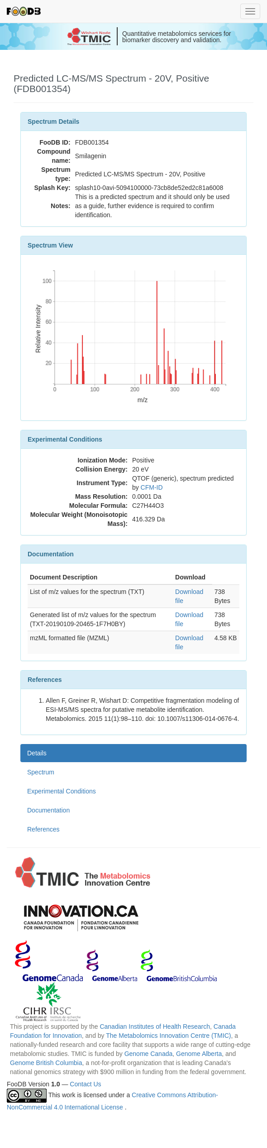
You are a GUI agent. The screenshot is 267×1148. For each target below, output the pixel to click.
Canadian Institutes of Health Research (155, 1026)
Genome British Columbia (46, 1062)
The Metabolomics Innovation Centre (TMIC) (168, 1035)
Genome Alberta (199, 1053)
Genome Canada (148, 1053)
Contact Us (85, 1084)
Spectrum (40, 772)
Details (37, 753)
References (43, 829)
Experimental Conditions (61, 791)
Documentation (48, 810)
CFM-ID (152, 487)
